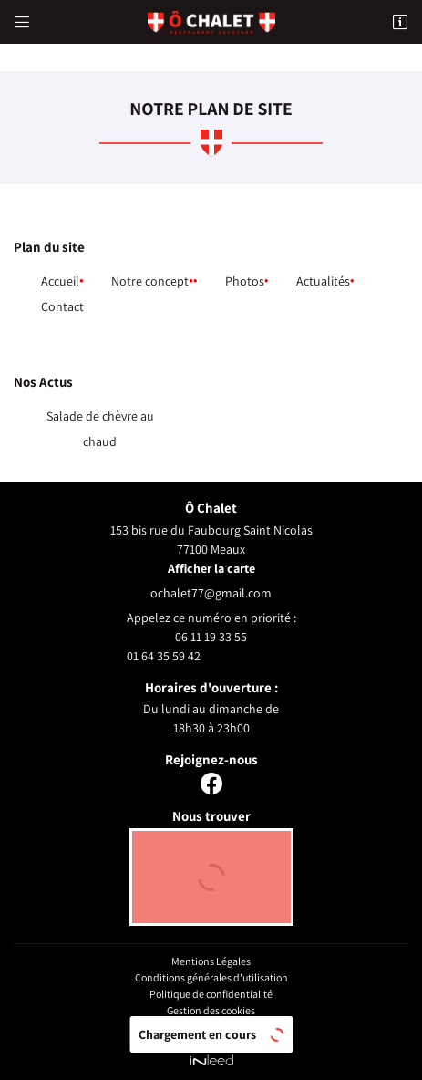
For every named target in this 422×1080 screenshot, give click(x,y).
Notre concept (150, 281)
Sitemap (211, 1026)
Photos (244, 281)
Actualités (323, 281)
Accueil (60, 281)
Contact (62, 306)
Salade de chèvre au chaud (100, 429)
